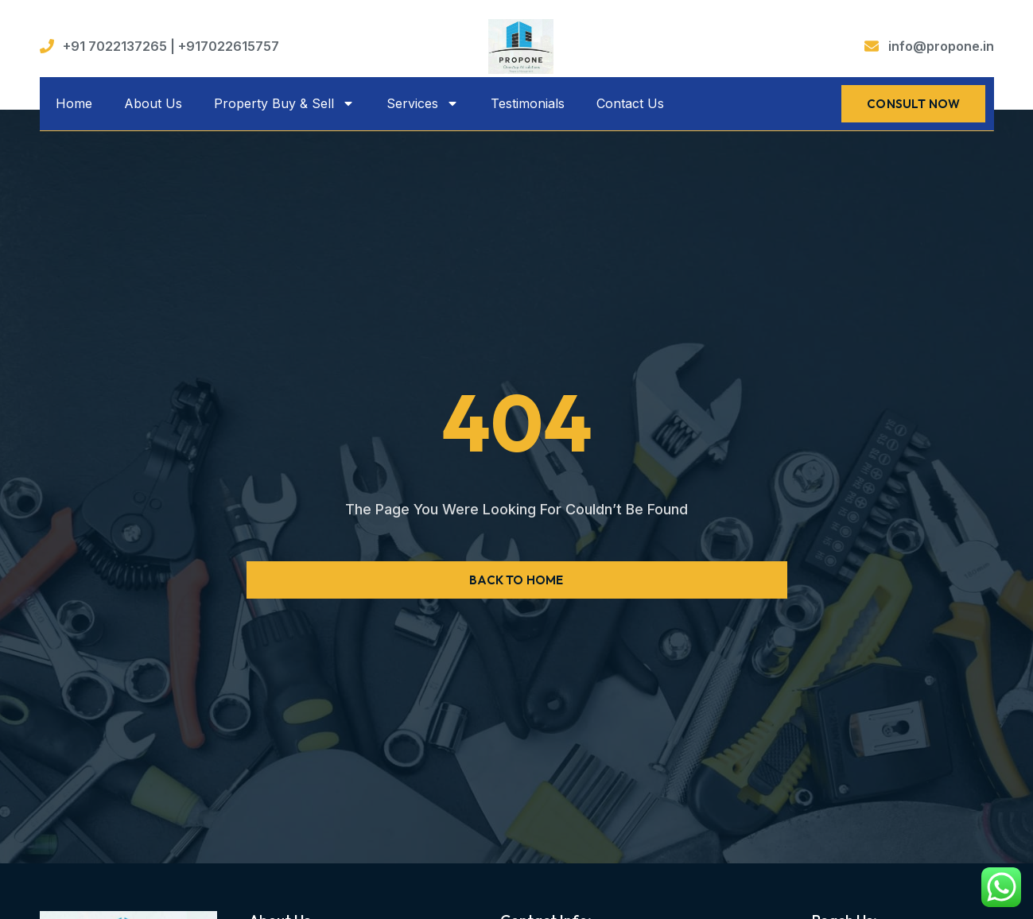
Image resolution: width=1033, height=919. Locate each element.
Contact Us (630, 103)
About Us (153, 103)
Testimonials (528, 103)
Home (74, 103)
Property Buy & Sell (284, 103)
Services (422, 103)
